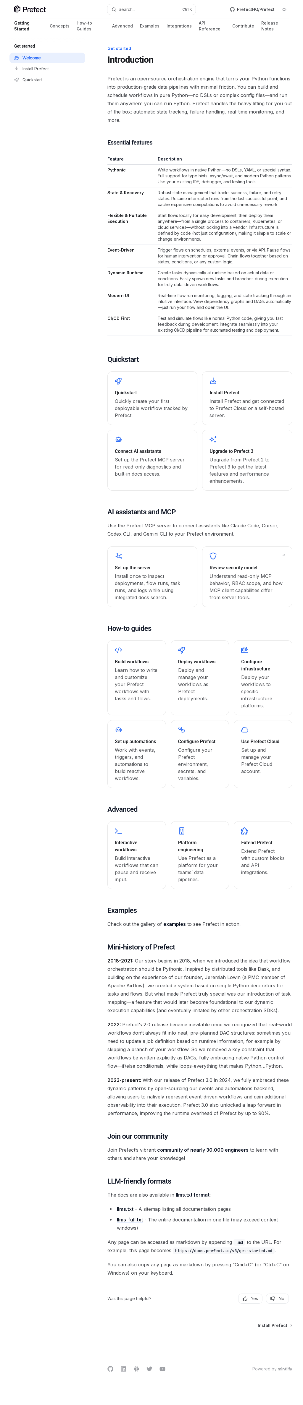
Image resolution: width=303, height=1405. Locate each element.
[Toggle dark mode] (284, 9)
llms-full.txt (130, 1220)
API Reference (212, 26)
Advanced (122, 28)
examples (174, 924)
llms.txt (125, 1209)
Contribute (243, 28)
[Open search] (151, 9)
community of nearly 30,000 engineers (203, 1150)
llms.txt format (192, 1195)
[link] (152, 398)
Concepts (60, 28)
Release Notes (275, 26)
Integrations (179, 28)
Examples (149, 28)
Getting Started (28, 26)
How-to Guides (91, 26)
